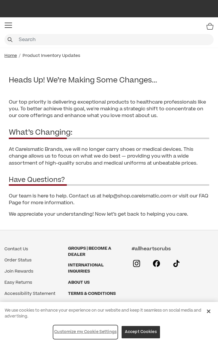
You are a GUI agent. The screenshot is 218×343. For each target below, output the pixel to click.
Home (10, 56)
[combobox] (109, 39)
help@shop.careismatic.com (137, 196)
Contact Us (16, 249)
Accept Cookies (141, 332)
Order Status (18, 260)
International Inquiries (86, 268)
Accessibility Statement (29, 293)
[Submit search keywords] (10, 39)
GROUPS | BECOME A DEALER (89, 251)
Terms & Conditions (92, 293)
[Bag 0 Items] (210, 26)
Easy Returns (18, 282)
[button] (8, 25)
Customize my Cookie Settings (85, 332)
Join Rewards (18, 271)
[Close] (208, 311)
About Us (79, 282)
